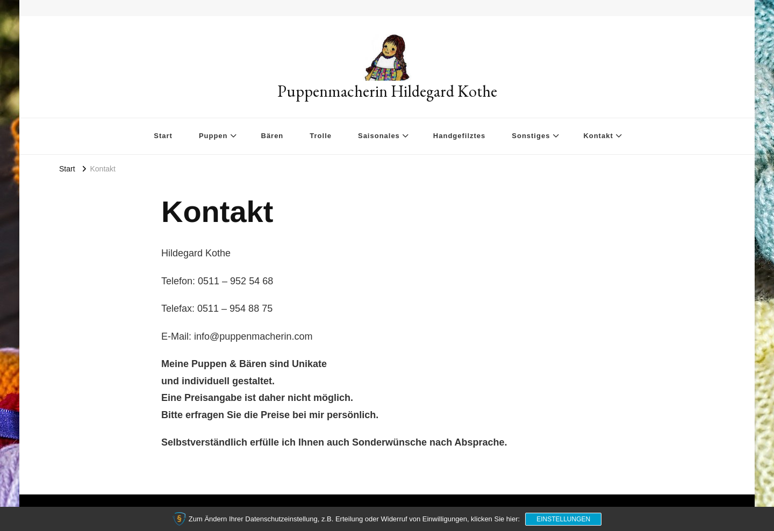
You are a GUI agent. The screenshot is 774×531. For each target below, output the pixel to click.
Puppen (213, 136)
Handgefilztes (459, 136)
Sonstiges (531, 136)
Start (163, 136)
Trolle (321, 136)
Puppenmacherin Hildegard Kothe (387, 91)
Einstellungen (563, 519)
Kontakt (598, 136)
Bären (272, 136)
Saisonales (379, 136)
